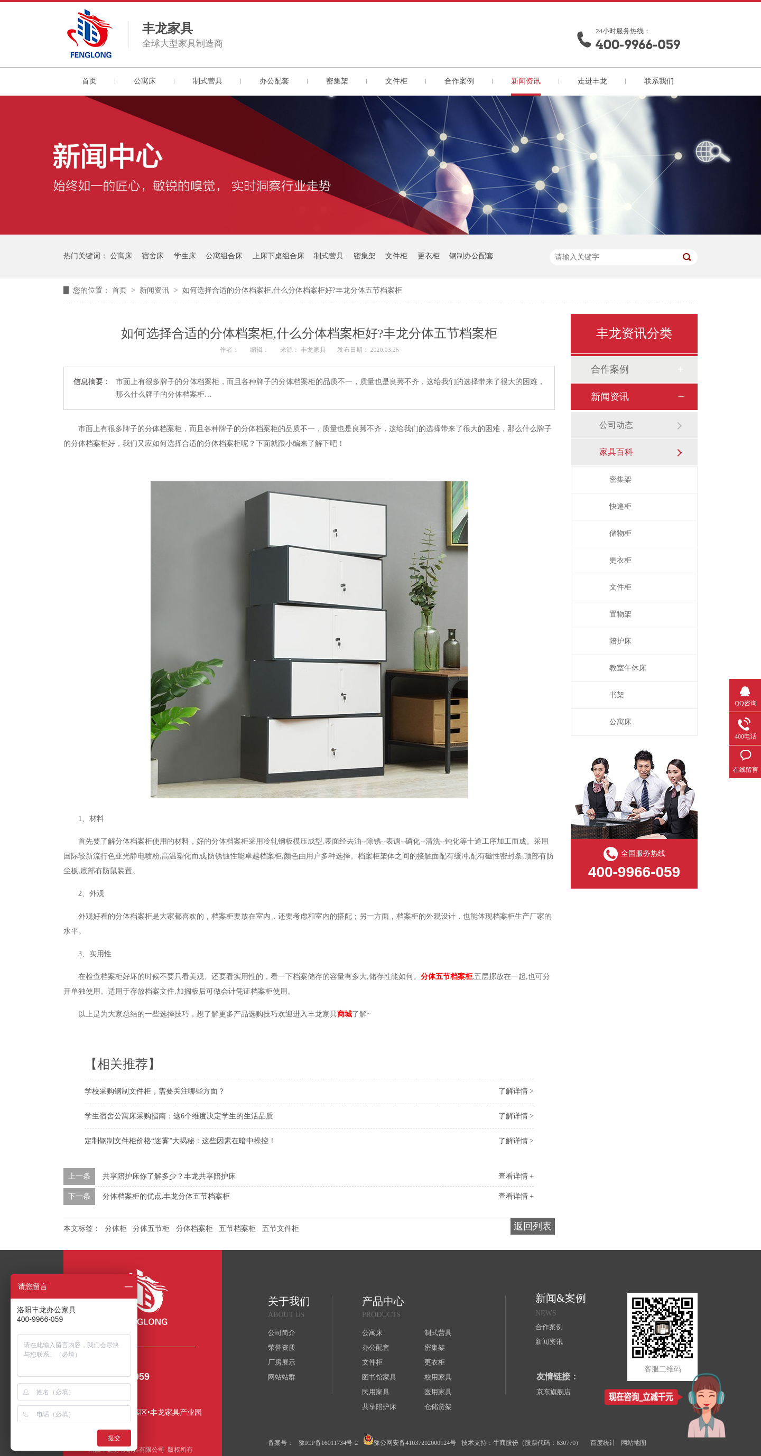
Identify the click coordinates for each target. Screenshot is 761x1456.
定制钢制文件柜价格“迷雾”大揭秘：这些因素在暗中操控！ (180, 1141)
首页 (89, 81)
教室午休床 (627, 668)
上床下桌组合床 (278, 256)
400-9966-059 (638, 44)
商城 (344, 1014)
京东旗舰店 (553, 1392)
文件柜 (396, 81)
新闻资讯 (526, 81)
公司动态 (616, 425)
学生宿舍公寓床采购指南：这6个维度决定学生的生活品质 (179, 1116)
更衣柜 (428, 256)
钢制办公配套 (471, 256)
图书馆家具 (379, 1377)
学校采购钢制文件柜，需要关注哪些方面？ (155, 1091)
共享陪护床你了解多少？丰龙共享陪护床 (169, 1176)
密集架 (337, 81)
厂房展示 (281, 1362)
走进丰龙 (592, 81)
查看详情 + (516, 1176)
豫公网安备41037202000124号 (409, 1440)
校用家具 (438, 1377)
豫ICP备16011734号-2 (328, 1442)
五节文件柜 (280, 1229)
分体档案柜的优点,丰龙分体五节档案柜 (166, 1196)
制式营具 (207, 81)
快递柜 (620, 506)
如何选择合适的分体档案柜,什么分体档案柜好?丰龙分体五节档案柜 (292, 290)
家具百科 (616, 451)
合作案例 (459, 81)
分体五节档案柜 (446, 977)
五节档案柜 (237, 1229)
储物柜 (620, 533)
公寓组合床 (224, 256)
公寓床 (145, 81)
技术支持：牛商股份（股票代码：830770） (521, 1442)
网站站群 (281, 1377)
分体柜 (116, 1229)
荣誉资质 (281, 1347)
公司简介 (281, 1333)
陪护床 (620, 641)
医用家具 (438, 1392)
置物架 (620, 614)
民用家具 (375, 1392)
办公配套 (274, 81)
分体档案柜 (194, 1229)
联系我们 (659, 81)
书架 (616, 695)
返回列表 (533, 1226)
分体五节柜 (151, 1229)
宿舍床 (153, 256)
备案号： (280, 1442)
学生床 (185, 256)
